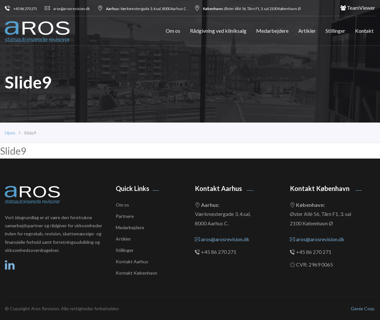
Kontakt (364, 31)
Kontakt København (136, 273)
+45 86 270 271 (21, 8)
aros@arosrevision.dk (67, 8)
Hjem (10, 133)
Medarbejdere (272, 31)
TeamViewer (357, 8)
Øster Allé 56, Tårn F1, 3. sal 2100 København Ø (248, 8)
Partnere (125, 216)
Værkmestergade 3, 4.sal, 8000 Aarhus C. (142, 8)
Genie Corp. (363, 308)
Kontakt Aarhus (132, 261)
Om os (173, 31)
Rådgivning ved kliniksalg (218, 31)
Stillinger (335, 31)
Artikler (307, 31)
